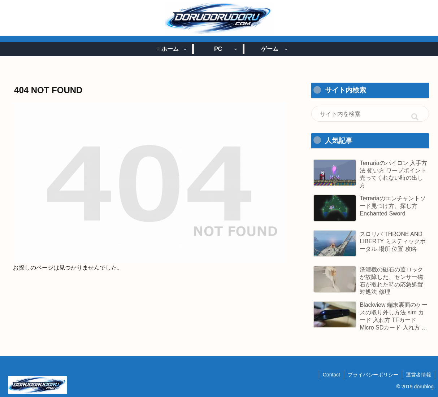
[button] (415, 117)
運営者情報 (418, 375)
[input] (370, 114)
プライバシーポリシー (373, 375)
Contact (331, 375)
